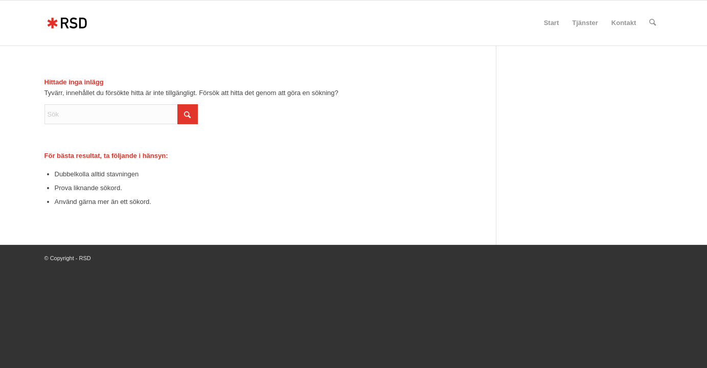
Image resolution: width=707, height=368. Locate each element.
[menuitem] (551, 23)
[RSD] (66, 23)
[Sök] (653, 23)
